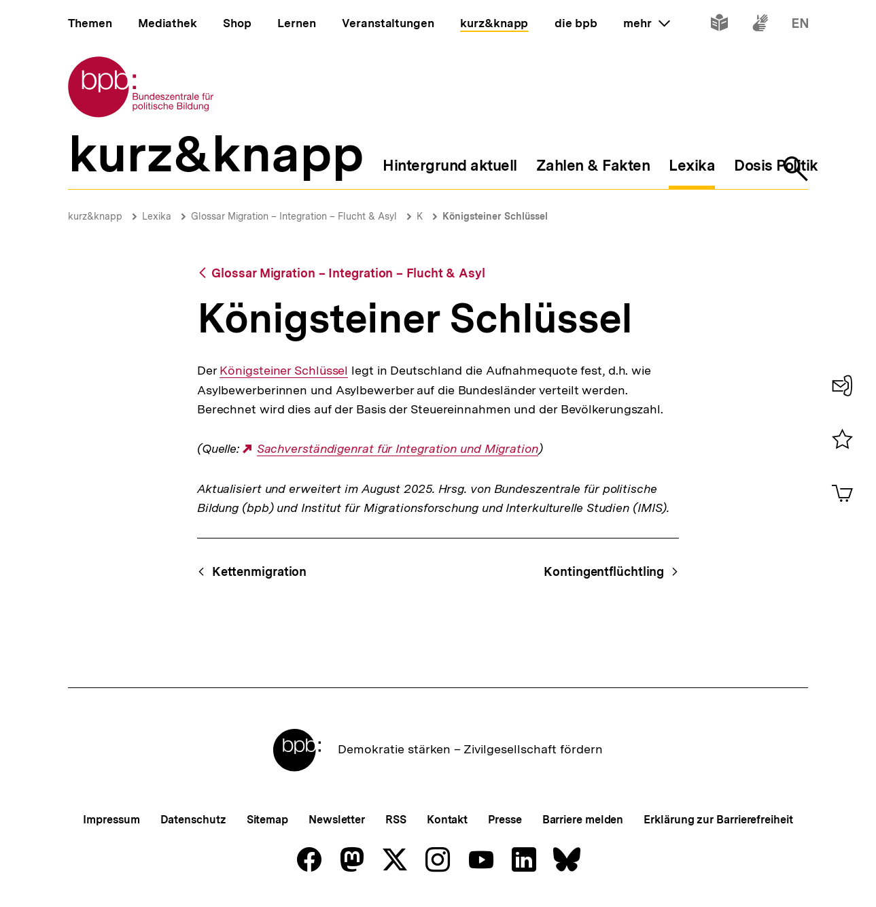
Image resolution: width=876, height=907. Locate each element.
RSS (395, 819)
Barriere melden (583, 819)
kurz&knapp (95, 216)
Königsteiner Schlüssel (495, 216)
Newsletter (337, 819)
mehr (646, 23)
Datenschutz (193, 819)
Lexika (156, 216)
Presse (504, 819)
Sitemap (267, 819)
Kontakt (447, 819)
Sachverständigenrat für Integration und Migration (397, 448)
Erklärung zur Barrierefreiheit (718, 819)
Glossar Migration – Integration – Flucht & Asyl (294, 216)
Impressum (111, 819)
